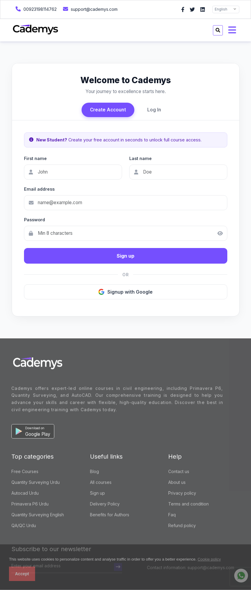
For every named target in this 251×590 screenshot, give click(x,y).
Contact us (178, 472)
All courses (101, 483)
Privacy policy (182, 493)
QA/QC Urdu (23, 526)
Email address (39, 189)
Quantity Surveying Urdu (35, 483)
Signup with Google (125, 292)
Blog (94, 472)
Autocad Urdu (25, 493)
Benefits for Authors (109, 515)
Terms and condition (188, 504)
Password (34, 219)
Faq (172, 515)
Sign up (125, 256)
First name (35, 158)
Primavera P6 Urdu (30, 504)
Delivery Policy (105, 504)
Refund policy (182, 526)
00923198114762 (35, 9)
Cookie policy (209, 559)
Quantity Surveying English (37, 515)
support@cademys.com (89, 9)
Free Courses (24, 472)
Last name (140, 158)
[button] (32, 432)
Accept (22, 573)
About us (177, 483)
